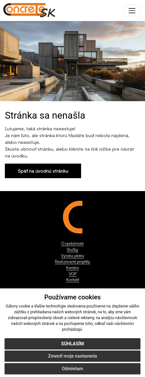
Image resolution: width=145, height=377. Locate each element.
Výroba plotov (72, 255)
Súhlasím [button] (72, 343)
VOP (73, 273)
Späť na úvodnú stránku (43, 171)
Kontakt (72, 279)
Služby (72, 249)
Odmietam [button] (72, 368)
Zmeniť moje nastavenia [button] (72, 356)
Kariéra (72, 267)
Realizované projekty (72, 261)
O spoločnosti (72, 243)
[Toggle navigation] (132, 10)
